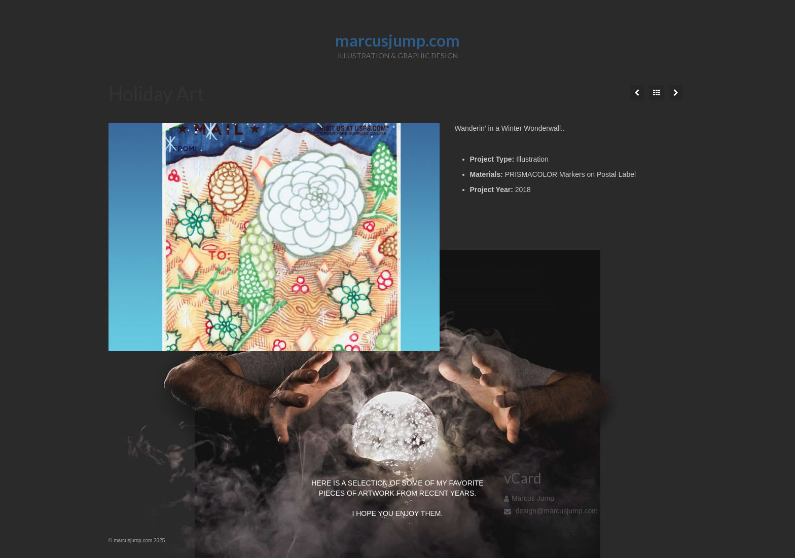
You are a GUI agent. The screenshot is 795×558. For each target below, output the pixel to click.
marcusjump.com (397, 40)
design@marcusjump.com (551, 511)
